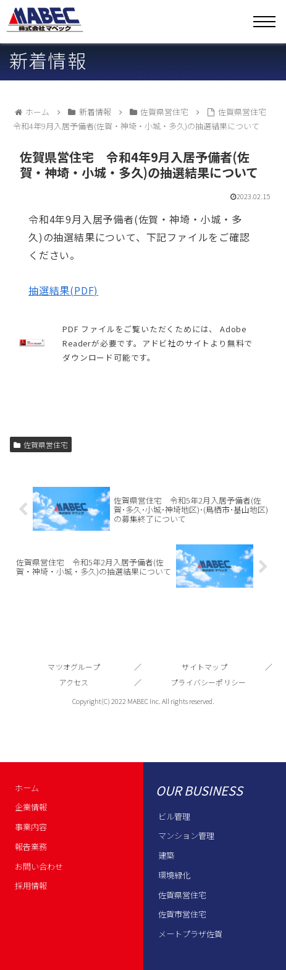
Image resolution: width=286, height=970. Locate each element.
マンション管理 (186, 835)
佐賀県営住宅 (41, 444)
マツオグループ (74, 666)
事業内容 (31, 827)
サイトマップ (204, 666)
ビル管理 (174, 816)
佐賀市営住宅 (182, 914)
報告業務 (31, 846)
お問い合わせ (39, 866)
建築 (166, 855)
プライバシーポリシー (208, 682)
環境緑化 (174, 875)
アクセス (74, 682)
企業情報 (31, 807)
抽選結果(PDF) (63, 290)
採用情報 (31, 885)
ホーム (27, 788)
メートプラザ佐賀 (190, 934)
